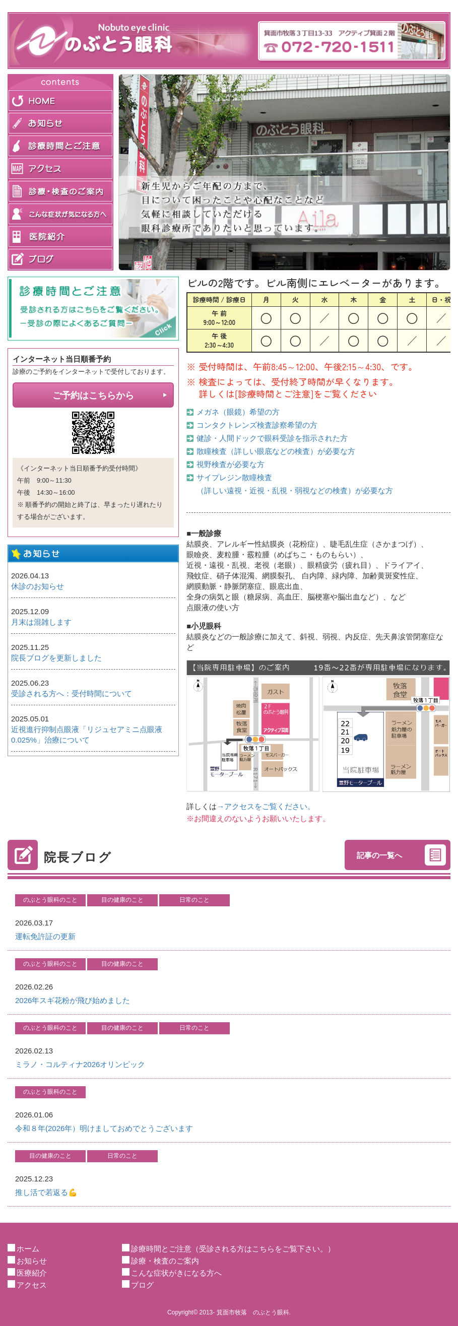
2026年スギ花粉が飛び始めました (72, 1000)
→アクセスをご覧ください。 (266, 806)
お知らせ (32, 1260)
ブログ (142, 1285)
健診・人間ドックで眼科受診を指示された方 (272, 438)
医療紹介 (32, 1273)
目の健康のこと (122, 899)
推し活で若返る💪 (46, 1192)
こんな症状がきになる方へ (176, 1273)
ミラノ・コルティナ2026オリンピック (80, 1064)
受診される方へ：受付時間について (71, 693)
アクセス (32, 1285)
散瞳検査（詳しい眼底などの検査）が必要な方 (276, 451)
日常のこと (194, 899)
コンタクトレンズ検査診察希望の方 (257, 425)
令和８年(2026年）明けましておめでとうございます (104, 1128)
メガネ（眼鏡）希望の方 (238, 412)
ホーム (28, 1248)
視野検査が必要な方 (231, 464)
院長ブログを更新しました (56, 657)
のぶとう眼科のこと (50, 899)
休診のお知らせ (37, 586)
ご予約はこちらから (93, 395)
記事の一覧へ (379, 855)
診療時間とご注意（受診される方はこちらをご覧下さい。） (233, 1248)
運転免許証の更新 (45, 936)
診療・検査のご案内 (165, 1260)
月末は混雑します (41, 622)
